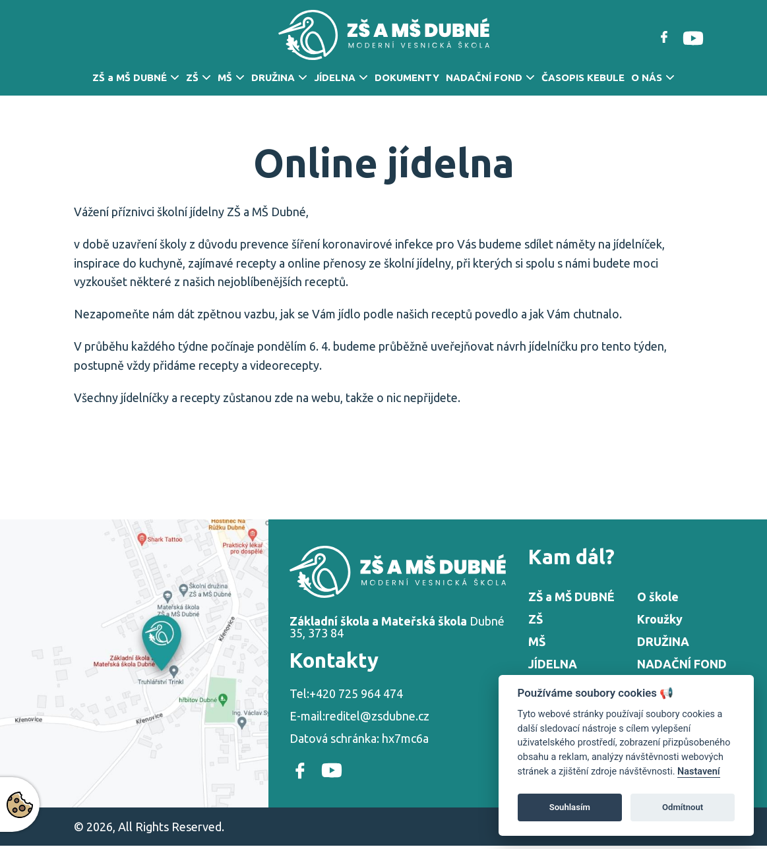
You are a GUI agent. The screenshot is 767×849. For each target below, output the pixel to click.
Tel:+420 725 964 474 (346, 693)
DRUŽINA (273, 77)
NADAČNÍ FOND (484, 77)
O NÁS (646, 77)
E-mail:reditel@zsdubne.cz (359, 716)
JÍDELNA (334, 77)
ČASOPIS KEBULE (583, 77)
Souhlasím (569, 807)
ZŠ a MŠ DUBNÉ (129, 77)
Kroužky (660, 619)
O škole (658, 596)
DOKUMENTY (407, 77)
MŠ (225, 77)
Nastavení (698, 771)
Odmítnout (682, 807)
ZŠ (192, 77)
